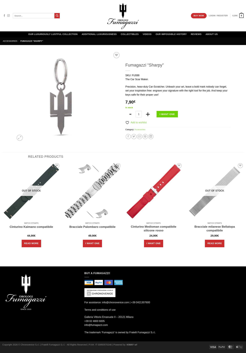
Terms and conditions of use (100, 309)
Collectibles (130, 34)
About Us (212, 34)
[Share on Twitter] (133, 136)
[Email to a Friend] (139, 136)
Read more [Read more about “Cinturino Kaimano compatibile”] (31, 243)
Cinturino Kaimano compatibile (31, 226)
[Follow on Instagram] (8, 15)
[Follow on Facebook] (4, 15)
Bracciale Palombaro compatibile (92, 226)
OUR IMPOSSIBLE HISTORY (171, 34)
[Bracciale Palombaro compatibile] (92, 191)
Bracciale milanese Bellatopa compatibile (214, 228)
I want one (167, 114)
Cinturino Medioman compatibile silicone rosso (153, 228)
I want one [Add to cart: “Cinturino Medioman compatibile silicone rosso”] (154, 243)
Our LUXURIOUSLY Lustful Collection (53, 34)
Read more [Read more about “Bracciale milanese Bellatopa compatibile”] (214, 243)
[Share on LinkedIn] (150, 136)
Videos (147, 34)
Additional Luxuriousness (99, 34)
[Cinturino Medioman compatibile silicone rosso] (154, 191)
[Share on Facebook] (128, 136)
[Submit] (57, 15)
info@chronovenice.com (115, 302)
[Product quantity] (139, 114)
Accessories (10, 41)
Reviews (196, 34)
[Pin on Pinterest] (145, 136)
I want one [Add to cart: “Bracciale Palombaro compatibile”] (92, 243)
